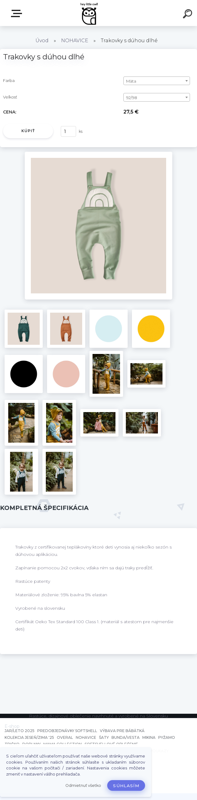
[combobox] (156, 80)
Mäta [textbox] (131, 81)
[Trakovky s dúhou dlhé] (99, 154)
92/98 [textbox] (131, 97)
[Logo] (89, 13)
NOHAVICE (74, 40)
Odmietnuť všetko (83, 785)
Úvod (42, 40)
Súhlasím (126, 785)
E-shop (18, 13)
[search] (188, 15)
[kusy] (68, 131)
